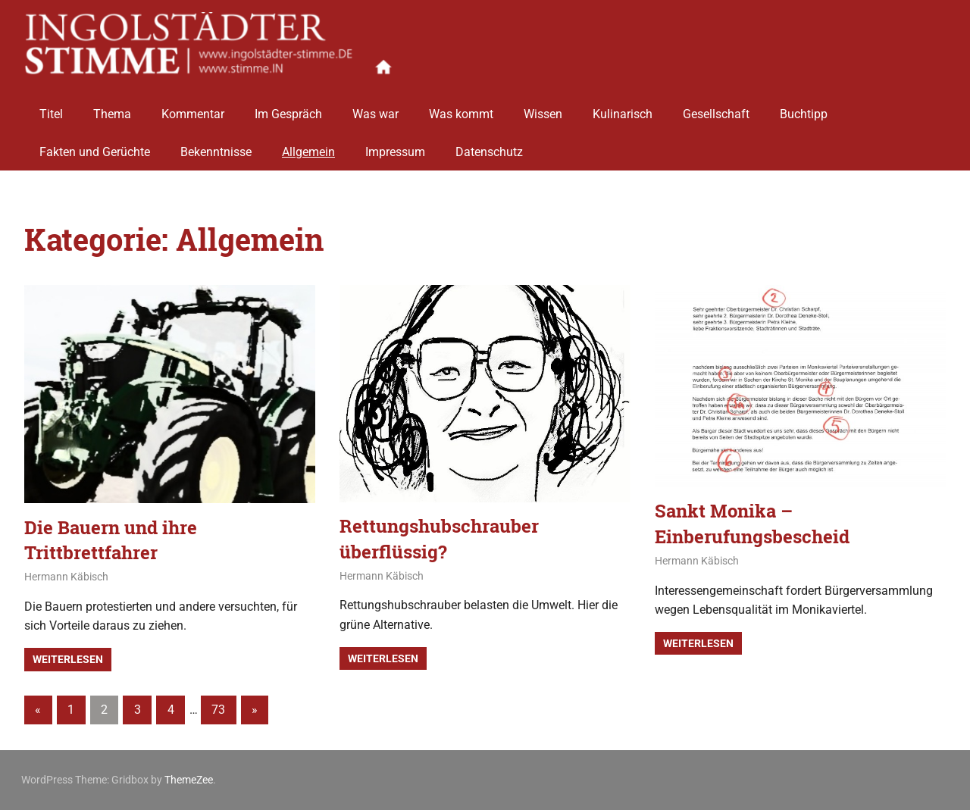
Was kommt (461, 108)
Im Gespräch (288, 108)
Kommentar (192, 108)
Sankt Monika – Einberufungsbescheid (752, 524)
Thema (112, 108)
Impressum (395, 146)
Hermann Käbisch (66, 577)
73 (218, 709)
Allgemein (308, 146)
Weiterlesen (68, 659)
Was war (375, 108)
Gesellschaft (716, 108)
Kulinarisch (622, 108)
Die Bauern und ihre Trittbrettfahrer (110, 540)
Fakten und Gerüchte (94, 146)
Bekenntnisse (216, 146)
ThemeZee (188, 780)
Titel (51, 108)
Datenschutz (489, 146)
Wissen (543, 108)
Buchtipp (804, 108)
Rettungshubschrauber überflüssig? (439, 539)
